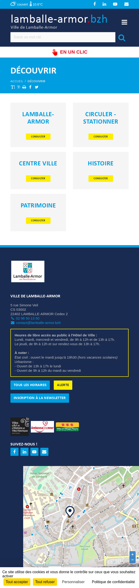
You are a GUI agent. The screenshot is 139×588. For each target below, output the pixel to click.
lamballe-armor (59, 22)
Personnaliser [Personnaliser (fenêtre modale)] (73, 582)
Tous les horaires (30, 385)
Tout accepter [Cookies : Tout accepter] (17, 582)
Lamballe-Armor (38, 118)
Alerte (63, 385)
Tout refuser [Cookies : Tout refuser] (45, 582)
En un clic (69, 52)
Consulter (38, 136)
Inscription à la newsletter (40, 398)
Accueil (16, 81)
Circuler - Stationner (100, 118)
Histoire (101, 164)
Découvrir (36, 81)
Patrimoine (38, 206)
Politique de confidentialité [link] (113, 582)
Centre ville (38, 164)
